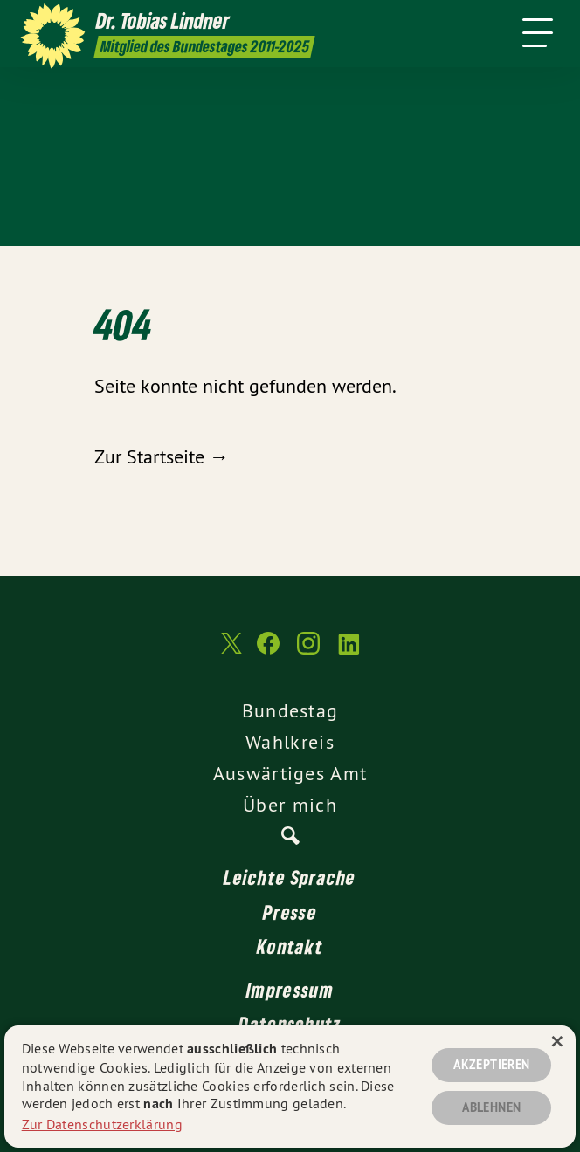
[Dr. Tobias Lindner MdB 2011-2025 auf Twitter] (229, 651)
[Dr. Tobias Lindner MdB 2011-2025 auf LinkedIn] (348, 652)
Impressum (290, 989)
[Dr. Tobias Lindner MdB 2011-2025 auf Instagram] (308, 652)
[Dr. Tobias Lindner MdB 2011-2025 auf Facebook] (268, 652)
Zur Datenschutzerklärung (102, 1124)
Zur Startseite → (161, 456)
